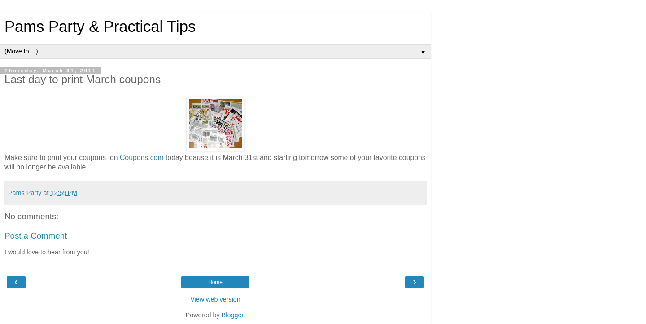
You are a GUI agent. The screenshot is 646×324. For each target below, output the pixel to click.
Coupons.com (142, 157)
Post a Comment (35, 235)
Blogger (233, 315)
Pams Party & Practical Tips (100, 26)
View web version (215, 299)
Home (215, 282)
